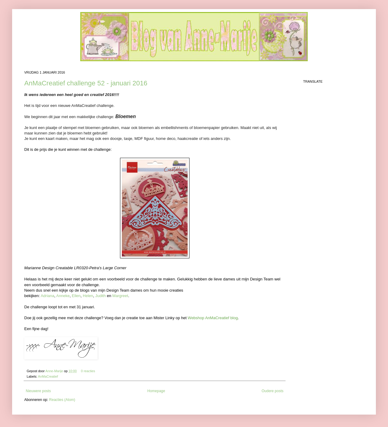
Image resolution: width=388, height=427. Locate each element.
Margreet (120, 295)
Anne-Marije (54, 371)
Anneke (63, 295)
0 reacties (88, 371)
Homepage (156, 391)
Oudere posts (272, 391)
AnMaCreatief (48, 376)
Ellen (76, 295)
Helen (88, 295)
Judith (100, 295)
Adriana (47, 295)
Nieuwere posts (38, 391)
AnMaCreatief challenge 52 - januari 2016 (85, 83)
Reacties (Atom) (62, 400)
